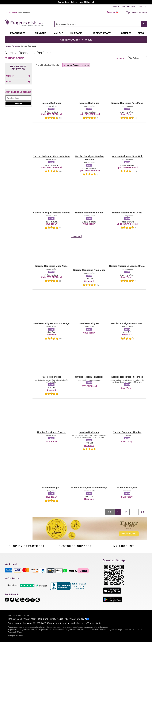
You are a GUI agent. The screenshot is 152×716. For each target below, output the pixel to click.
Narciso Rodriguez (76, 65)
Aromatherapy (26, 590)
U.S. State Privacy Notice (50, 679)
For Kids (39, 576)
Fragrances (17, 33)
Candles (39, 586)
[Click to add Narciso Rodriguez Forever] (17, 147)
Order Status (128, 7)
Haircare (76, 33)
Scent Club (25, 604)
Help (140, 7)
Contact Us (57, 581)
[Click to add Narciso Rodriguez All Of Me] (17, 123)
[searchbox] (97, 24)
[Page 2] (126, 512)
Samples (24, 581)
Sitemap (87, 584)
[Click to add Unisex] (18, 84)
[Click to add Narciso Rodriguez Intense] (17, 152)
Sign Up (18, 176)
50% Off (23, 576)
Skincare (40, 33)
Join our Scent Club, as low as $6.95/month (76, 2)
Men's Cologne (10, 588)
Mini (37, 595)
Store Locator (74, 600)
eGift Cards (57, 590)
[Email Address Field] (18, 171)
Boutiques (8, 598)
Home (7, 46)
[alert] (114, 12)
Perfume (15, 46)
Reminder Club (123, 581)
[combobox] (100, 24)
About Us (56, 586)
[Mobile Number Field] (92, 557)
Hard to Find (41, 599)
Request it (89, 281)
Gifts (140, 33)
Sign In (116, 7)
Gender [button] (18, 76)
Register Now (106, 581)
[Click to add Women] (18, 87)
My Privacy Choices (74, 679)
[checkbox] (18, 81)
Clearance (24, 599)
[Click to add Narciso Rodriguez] (17, 119)
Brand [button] (18, 93)
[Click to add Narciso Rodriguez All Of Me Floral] (17, 128)
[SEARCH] (144, 24)
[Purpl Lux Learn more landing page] (124, 590)
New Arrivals (41, 590)
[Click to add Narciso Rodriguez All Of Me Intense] (17, 132)
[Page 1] (117, 512)
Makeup (58, 33)
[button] (18, 104)
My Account (106, 576)
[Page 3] (134, 512)
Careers (87, 596)
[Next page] (142, 512)
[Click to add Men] (18, 81)
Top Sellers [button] (134, 58)
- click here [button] (76, 39)
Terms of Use (14, 679)
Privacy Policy (29, 679)
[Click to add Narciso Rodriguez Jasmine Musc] (17, 156)
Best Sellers (25, 595)
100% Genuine (75, 596)
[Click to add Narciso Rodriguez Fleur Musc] (17, 142)
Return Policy (74, 576)
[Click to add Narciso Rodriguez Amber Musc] (17, 137)
